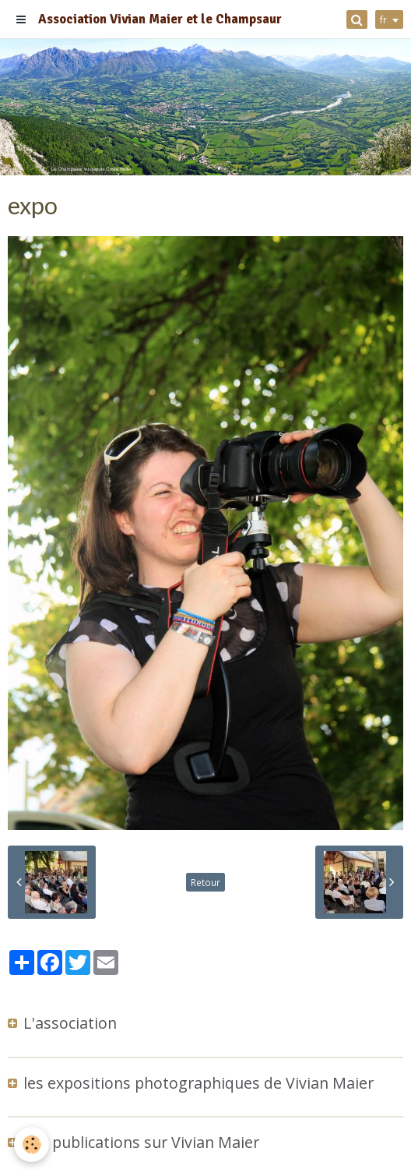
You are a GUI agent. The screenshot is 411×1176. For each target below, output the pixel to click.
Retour (205, 882)
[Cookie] (31, 1144)
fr (383, 19)
